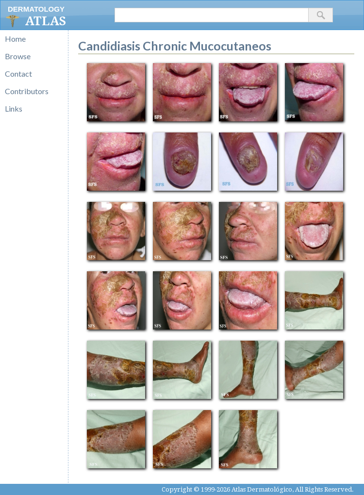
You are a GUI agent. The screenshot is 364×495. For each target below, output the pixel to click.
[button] (321, 15)
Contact (18, 73)
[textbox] (212, 15)
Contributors (27, 91)
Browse (18, 56)
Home (15, 38)
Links (13, 108)
